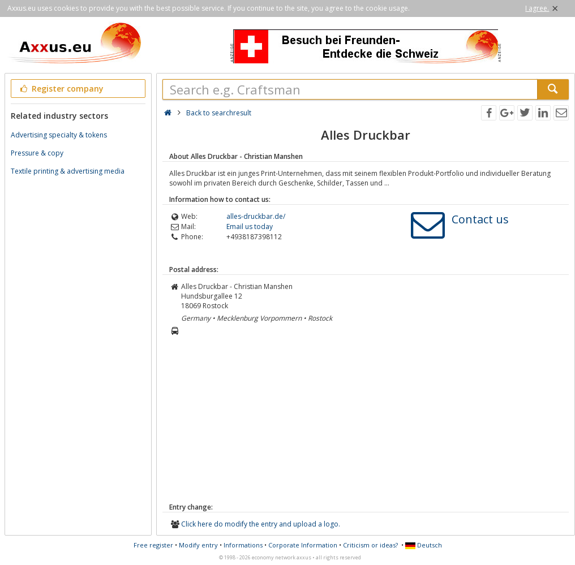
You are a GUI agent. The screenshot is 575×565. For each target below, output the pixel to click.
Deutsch (423, 545)
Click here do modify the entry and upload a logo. (260, 524)
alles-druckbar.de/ (255, 216)
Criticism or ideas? (370, 545)
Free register (153, 545)
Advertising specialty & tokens (59, 135)
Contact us (480, 219)
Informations (243, 545)
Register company (61, 88)
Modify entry (198, 545)
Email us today (249, 226)
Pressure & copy (37, 153)
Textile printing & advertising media (68, 171)
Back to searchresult (218, 113)
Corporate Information (302, 545)
